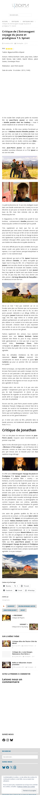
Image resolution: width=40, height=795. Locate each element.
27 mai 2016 (17, 645)
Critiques (15, 21)
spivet (23, 610)
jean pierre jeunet (10, 610)
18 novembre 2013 (19, 667)
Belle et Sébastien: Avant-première (22, 664)
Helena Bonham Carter (26, 606)
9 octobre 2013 (8, 43)
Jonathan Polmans (28, 645)
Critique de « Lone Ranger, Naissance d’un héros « (22, 653)
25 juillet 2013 (17, 656)
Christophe (19, 43)
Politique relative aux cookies (26, 787)
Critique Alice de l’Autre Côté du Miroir (24, 642)
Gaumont (11, 606)
